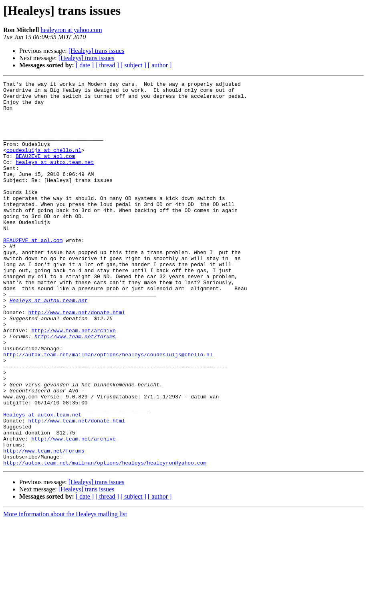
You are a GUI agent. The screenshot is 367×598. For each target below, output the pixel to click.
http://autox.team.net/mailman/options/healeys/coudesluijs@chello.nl (108, 409)
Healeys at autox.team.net (49, 344)
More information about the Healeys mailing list (65, 591)
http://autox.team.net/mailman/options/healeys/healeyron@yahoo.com (104, 539)
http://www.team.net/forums (75, 388)
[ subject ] (133, 65)
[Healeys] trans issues (97, 50)
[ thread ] (107, 65)
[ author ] (160, 65)
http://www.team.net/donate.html (76, 359)
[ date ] (85, 65)
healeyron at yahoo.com (71, 29)
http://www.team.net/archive (73, 380)
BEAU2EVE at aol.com (45, 171)
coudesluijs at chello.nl (43, 164)
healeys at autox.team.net (55, 178)
